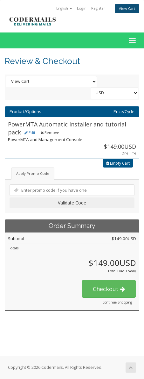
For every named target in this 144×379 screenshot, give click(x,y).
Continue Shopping (117, 302)
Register (98, 8)
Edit (29, 132)
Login (81, 8)
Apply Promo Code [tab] (32, 173)
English (64, 8)
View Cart (127, 8)
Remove (50, 132)
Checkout (109, 289)
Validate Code (72, 203)
